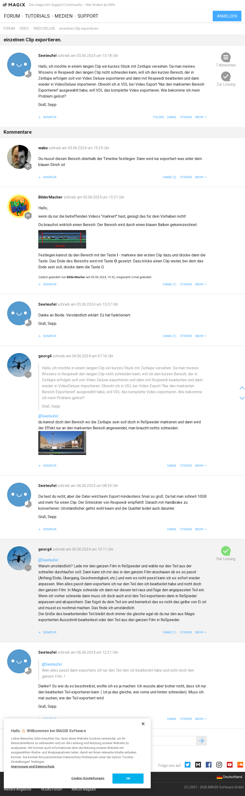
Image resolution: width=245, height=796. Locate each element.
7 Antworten (226, 65)
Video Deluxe (44, 28)
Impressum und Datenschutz (33, 766)
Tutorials (37, 16)
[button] (201, 117)
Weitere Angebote (17, 789)
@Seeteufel (48, 416)
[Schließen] (143, 724)
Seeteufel (47, 55)
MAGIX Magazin (84, 789)
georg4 (45, 356)
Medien (64, 16)
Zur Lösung (226, 84)
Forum (12, 16)
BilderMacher (51, 197)
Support (88, 16)
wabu (43, 148)
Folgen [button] (158, 117)
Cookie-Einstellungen (88, 778)
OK (128, 778)
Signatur (49, 117)
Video (24, 28)
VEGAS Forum (51, 789)
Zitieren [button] (186, 117)
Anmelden (227, 16)
